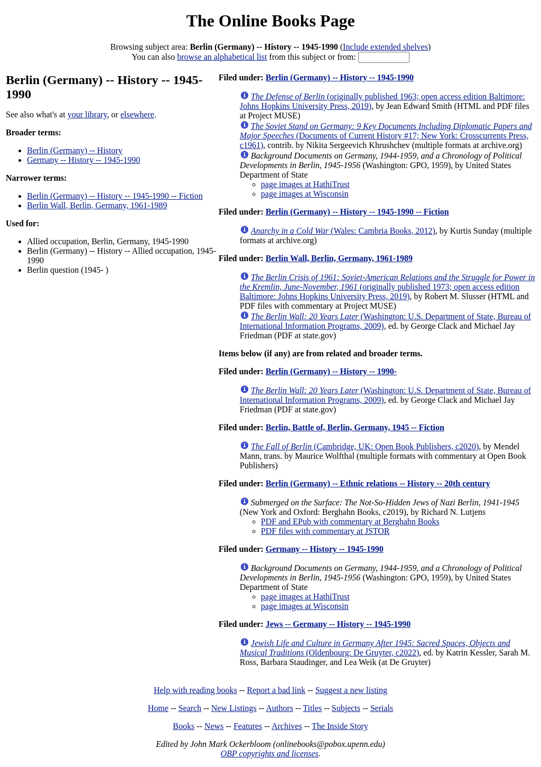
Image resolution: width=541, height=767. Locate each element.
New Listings (234, 708)
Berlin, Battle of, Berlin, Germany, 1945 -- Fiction (355, 427)
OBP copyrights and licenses (269, 753)
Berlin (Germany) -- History (75, 150)
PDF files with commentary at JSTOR (325, 530)
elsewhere (137, 114)
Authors (279, 708)
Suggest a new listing (351, 690)
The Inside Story (340, 726)
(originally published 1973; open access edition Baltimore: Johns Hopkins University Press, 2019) (387, 287)
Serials (382, 708)
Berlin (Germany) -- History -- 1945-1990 (340, 77)
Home (158, 708)
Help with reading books (195, 690)
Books (183, 726)
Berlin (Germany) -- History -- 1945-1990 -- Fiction (115, 195)
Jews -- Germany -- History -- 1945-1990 (338, 624)
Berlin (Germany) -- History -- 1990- (331, 371)
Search (190, 708)
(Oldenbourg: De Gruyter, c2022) (375, 648)
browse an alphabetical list (222, 56)
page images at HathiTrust (305, 184)
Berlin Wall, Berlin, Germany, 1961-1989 (97, 205)
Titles (312, 708)
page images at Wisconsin (305, 193)
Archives (287, 726)
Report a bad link (276, 690)
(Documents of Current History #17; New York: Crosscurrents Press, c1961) (386, 136)
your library (87, 114)
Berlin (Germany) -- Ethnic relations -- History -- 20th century (378, 483)
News (213, 726)
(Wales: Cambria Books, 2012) (343, 230)
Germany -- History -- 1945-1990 (83, 159)
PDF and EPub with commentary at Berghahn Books (350, 521)
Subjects (346, 708)
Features (248, 726)
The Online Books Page (270, 20)
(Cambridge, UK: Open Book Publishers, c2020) (365, 446)
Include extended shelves (385, 46)
